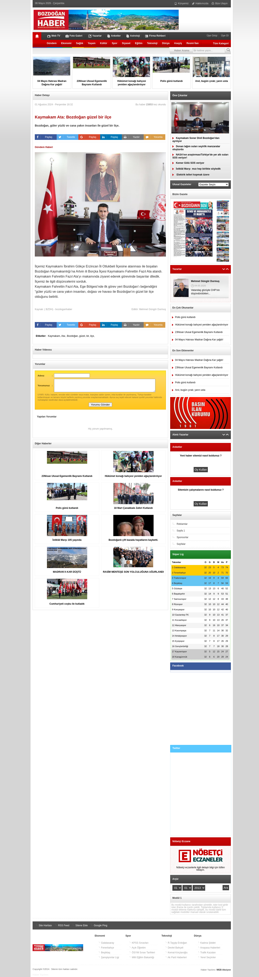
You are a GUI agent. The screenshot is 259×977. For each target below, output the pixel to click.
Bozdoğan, (73, 336)
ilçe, (92, 336)
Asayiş (178, 43)
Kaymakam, (54, 336)
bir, (88, 336)
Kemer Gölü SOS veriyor (188, 163)
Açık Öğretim (137, 947)
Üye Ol (224, 35)
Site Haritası (43, 925)
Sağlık (79, 43)
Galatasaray (106, 942)
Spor (114, 43)
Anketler (114, 35)
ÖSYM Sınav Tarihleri (142, 952)
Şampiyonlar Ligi (108, 957)
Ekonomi (66, 43)
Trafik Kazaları (207, 952)
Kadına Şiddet (207, 942)
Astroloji (133, 35)
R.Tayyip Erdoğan (176, 942)
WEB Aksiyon (224, 970)
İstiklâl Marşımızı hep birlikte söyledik (196, 168)
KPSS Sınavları (139, 942)
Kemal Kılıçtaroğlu (176, 952)
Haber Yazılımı (40, 974)
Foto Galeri (74, 35)
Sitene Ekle (79, 925)
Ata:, (64, 336)
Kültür (103, 43)
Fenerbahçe (106, 947)
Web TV (53, 35)
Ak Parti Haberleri (176, 957)
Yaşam (92, 43)
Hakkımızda (200, 3)
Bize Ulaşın (219, 3)
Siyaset (126, 43)
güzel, (82, 336)
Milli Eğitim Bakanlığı (141, 957)
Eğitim (138, 43)
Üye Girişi (212, 35)
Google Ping (98, 925)
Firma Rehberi (155, 35)
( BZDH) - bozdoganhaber (58, 309)
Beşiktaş (104, 952)
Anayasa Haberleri (209, 947)
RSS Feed (61, 925)
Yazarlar (95, 35)
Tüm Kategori (221, 43)
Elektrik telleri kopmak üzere (190, 174)
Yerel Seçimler (207, 957)
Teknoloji (152, 43)
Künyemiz (181, 3)
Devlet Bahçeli (174, 947)
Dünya (166, 43)
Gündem (52, 43)
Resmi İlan (193, 43)
